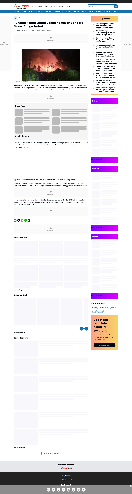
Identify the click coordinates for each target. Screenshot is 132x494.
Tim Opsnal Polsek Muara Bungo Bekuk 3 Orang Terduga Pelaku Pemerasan (106, 61)
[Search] (100, 6)
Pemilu (91, 11)
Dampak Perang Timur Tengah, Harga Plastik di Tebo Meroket (105, 40)
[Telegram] (22, 220)
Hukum (31, 11)
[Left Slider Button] (82, 329)
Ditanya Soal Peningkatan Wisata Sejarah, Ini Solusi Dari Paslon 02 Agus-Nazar (106, 90)
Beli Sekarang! (104, 345)
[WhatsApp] (25, 220)
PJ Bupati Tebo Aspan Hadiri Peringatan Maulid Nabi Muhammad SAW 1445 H (106, 75)
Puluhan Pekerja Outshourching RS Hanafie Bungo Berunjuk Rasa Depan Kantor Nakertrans (105, 33)
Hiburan (68, 6)
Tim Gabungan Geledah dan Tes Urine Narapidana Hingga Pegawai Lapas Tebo (105, 26)
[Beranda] (15, 18)
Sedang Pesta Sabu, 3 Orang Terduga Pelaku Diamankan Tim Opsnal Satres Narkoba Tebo (104, 54)
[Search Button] (116, 6)
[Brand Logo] (66, 468)
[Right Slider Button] (116, 11)
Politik (46, 6)
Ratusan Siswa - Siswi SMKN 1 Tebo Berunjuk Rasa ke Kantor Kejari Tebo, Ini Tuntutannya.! (106, 82)
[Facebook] (15, 220)
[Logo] (66, 476)
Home (34, 6)
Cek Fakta (76, 11)
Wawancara (59, 11)
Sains (68, 11)
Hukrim (53, 6)
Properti (107, 11)
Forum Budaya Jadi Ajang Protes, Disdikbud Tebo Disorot (105, 47)
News (40, 6)
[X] (18, 220)
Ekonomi (60, 6)
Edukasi (98, 11)
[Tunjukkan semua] (116, 101)
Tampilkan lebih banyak (51, 453)
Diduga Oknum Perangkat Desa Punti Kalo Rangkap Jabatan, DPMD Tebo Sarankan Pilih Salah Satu (105, 68)
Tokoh (84, 11)
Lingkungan (48, 11)
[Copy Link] (29, 220)
